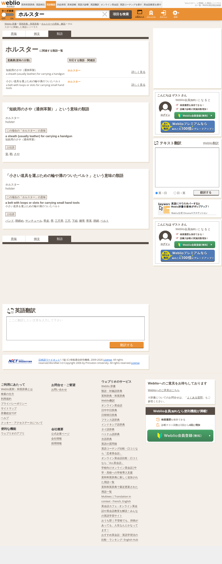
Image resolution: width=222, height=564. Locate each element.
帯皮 (46, 221)
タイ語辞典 (107, 429)
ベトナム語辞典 (110, 434)
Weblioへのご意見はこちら (164, 390)
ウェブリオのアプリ (12, 433)
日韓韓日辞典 (109, 415)
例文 (37, 34)
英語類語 (50, 4)
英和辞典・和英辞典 (29, 23)
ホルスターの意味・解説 (53, 23)
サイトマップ (9, 408)
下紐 (75, 221)
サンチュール (33, 221)
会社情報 (56, 438)
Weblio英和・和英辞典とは (17, 389)
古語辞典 (106, 439)
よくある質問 (195, 397)
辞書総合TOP (8, 413)
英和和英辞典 (27, 4)
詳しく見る (138, 72)
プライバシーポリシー (14, 403)
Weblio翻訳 (211, 143)
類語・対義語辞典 (111, 391)
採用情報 (56, 443)
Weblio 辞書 (11, 23)
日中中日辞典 (109, 410)
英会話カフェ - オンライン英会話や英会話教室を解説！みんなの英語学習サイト (119, 510)
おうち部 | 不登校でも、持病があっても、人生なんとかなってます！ (119, 525)
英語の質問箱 (109, 443)
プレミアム (151, 16)
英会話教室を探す (152, 4)
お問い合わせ (59, 389)
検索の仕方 (7, 394)
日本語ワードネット (49, 359)
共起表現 (61, 4)
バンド (9, 221)
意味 (14, 34)
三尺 (68, 221)
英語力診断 (83, 4)
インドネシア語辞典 (113, 424)
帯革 (89, 221)
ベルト (104, 221)
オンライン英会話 (109, 4)
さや (17, 154)
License (107, 359)
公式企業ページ (60, 433)
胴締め (19, 221)
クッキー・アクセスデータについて (22, 422)
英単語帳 (71, 4)
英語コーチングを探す (131, 4)
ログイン (163, 16)
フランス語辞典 (110, 419)
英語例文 (40, 4)
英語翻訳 (94, 4)
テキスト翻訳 (170, 143)
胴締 (96, 221)
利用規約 (6, 398)
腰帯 (82, 221)
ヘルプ (5, 418)
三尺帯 (59, 221)
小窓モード (139, 14)
